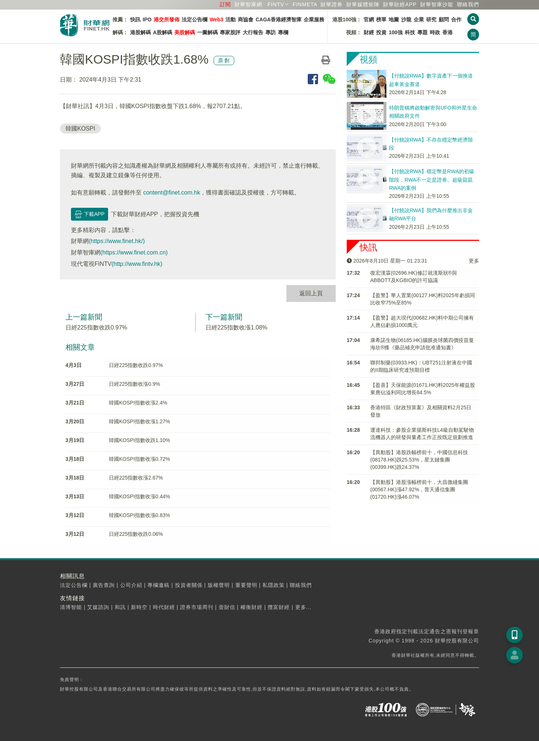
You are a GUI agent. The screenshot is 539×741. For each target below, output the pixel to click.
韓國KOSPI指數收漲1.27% (139, 421)
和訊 (120, 607)
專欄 (283, 32)
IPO (147, 19)
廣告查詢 (104, 585)
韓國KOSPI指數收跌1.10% (139, 440)
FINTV (276, 4)
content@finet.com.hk (171, 192)
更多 (474, 261)
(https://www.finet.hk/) (117, 241)
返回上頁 (311, 293)
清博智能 (71, 607)
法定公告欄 (194, 19)
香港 (447, 32)
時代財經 (164, 607)
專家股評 (230, 32)
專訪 (270, 32)
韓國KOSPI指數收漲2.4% (138, 403)
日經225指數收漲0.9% (134, 384)
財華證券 (332, 4)
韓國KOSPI (80, 128)
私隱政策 (274, 585)
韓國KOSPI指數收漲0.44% (139, 496)
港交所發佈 (166, 19)
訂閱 (225, 4)
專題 (422, 32)
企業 (419, 19)
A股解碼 (162, 32)
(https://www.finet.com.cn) (134, 252)
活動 (230, 19)
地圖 (394, 19)
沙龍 (406, 19)
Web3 (216, 19)
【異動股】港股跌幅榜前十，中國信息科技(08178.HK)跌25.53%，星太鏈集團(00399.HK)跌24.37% (419, 459)
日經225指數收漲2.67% (136, 478)
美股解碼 (184, 32)
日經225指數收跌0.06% (136, 534)
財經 (369, 32)
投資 (381, 32)
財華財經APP (400, 4)
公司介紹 (131, 585)
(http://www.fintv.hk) (136, 264)
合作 (456, 19)
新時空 (139, 607)
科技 (410, 32)
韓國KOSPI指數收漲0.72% (139, 459)
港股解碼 (140, 32)
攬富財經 (279, 607)
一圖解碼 (207, 32)
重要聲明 (246, 585)
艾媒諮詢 (98, 607)
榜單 (381, 19)
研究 (431, 19)
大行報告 (253, 32)
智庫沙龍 (436, 4)
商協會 (245, 19)
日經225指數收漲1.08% (236, 327)
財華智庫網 (248, 4)
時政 (435, 32)
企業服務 (314, 19)
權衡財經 (251, 607)
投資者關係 (189, 585)
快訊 (135, 19)
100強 (395, 32)
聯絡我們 (468, 4)
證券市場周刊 (196, 607)
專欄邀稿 (158, 585)
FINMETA (305, 4)
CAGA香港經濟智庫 (278, 19)
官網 (369, 19)
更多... (303, 607)
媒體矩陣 (362, 4)
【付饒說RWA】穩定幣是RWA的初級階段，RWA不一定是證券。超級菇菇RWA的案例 (431, 179)
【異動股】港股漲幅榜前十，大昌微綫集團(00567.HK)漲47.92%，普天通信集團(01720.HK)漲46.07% (419, 489)
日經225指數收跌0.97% (96, 327)
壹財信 (227, 607)
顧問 (444, 19)
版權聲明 (219, 585)
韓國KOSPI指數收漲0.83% (139, 515)
